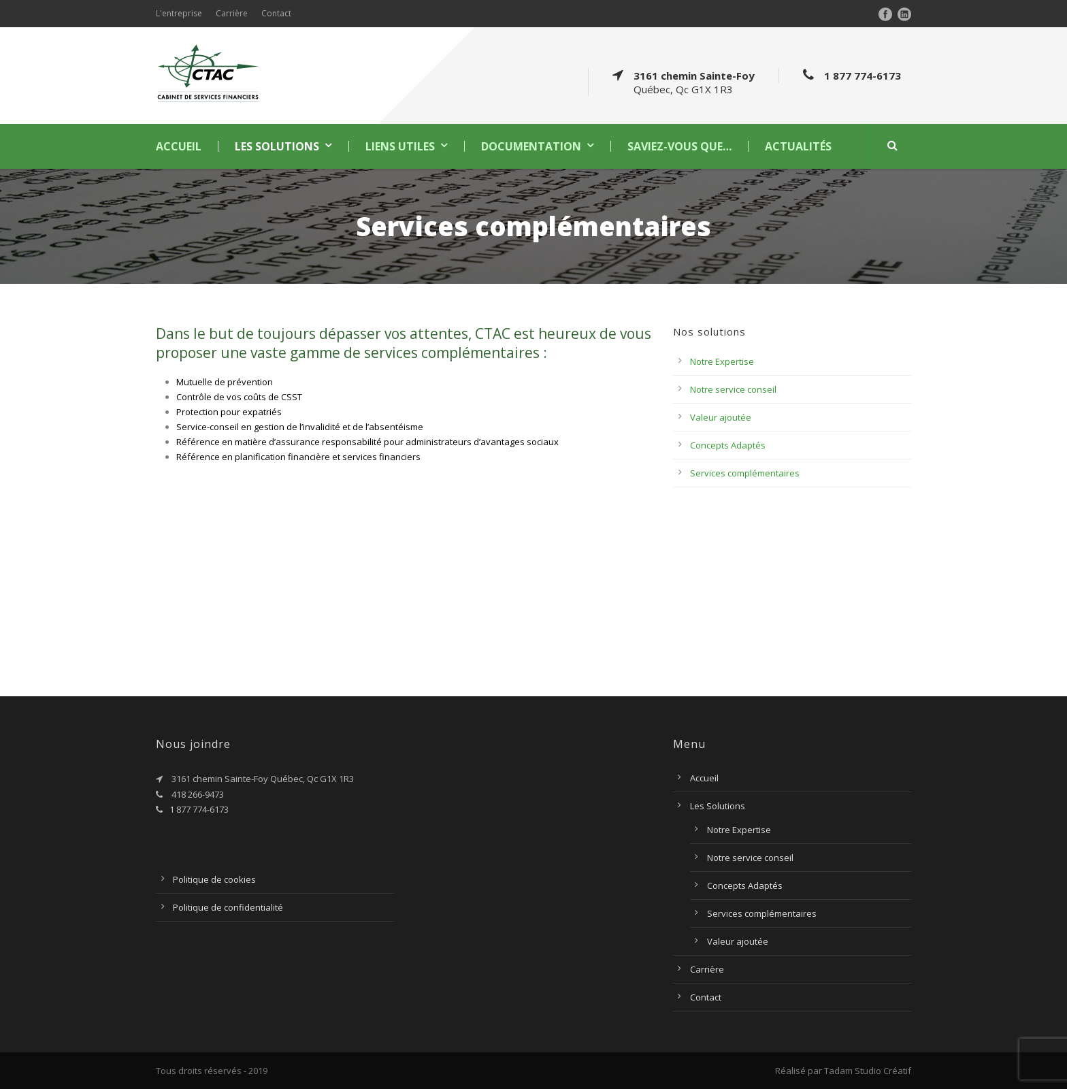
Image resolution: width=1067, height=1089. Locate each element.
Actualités (798, 146)
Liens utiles (400, 146)
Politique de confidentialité (228, 907)
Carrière (232, 13)
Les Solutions (277, 146)
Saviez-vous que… (679, 146)
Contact (276, 13)
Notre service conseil (733, 389)
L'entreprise (179, 13)
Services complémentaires (745, 473)
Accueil (178, 146)
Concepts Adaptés (728, 445)
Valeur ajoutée (720, 417)
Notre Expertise (722, 361)
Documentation (531, 146)
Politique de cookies (214, 879)
